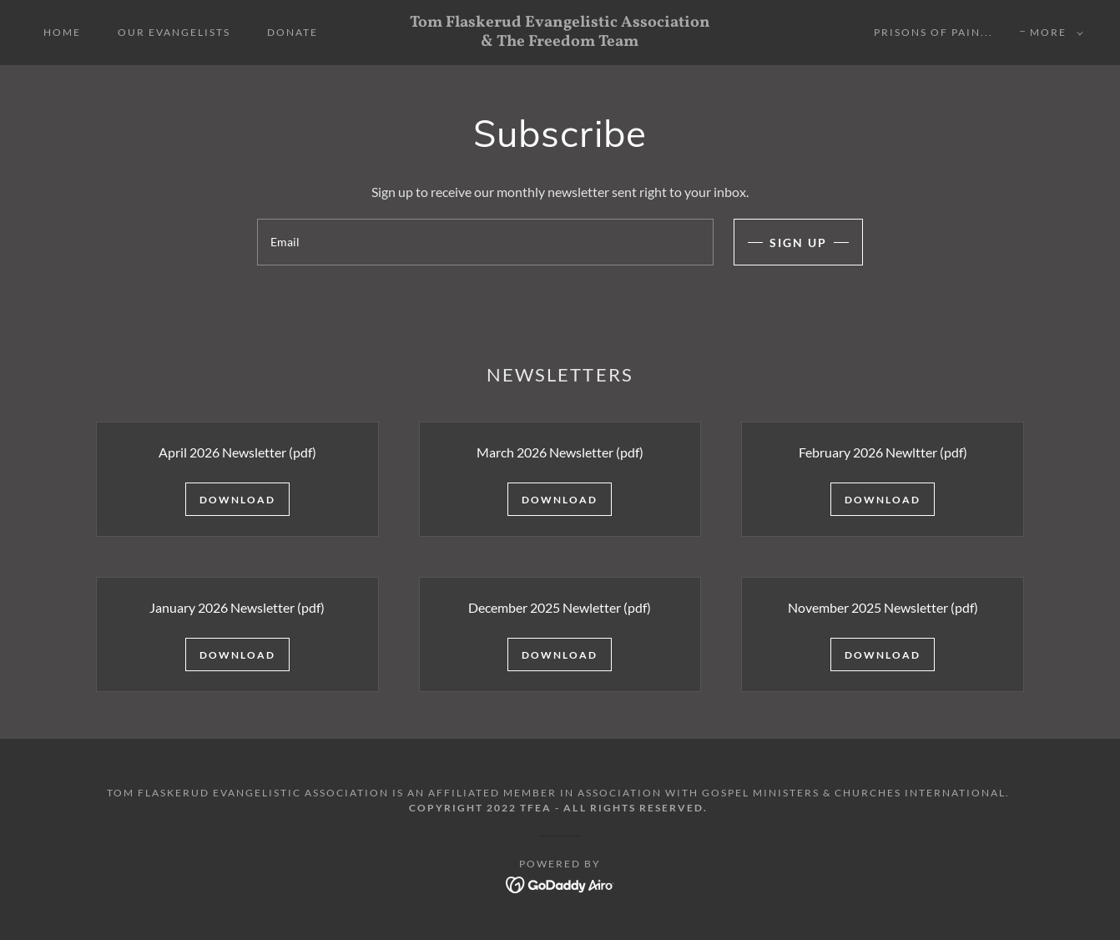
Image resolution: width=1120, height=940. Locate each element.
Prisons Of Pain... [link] (933, 32)
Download (237, 499)
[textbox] (485, 242)
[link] (560, 40)
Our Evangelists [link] (174, 32)
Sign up (798, 242)
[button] (1053, 33)
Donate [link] (292, 32)
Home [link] (62, 32)
